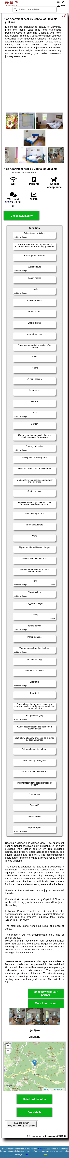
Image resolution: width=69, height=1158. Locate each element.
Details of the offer (34, 1099)
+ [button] (8, 1046)
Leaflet (45, 1089)
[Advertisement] (34, 85)
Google (41, 1149)
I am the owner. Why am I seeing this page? (21, 1124)
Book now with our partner (45, 993)
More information (45, 1003)
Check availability (22, 215)
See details (34, 1112)
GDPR (26, 1154)
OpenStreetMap (58, 1089)
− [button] (8, 1051)
